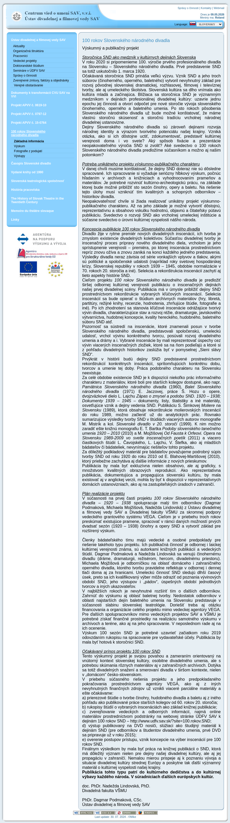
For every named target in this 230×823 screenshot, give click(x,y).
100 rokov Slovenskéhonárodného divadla (28, 133)
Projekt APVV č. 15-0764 (28, 123)
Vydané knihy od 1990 (27, 172)
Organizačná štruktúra (28, 51)
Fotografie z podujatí (27, 151)
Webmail (219, 8)
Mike (133, 816)
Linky (15, 219)
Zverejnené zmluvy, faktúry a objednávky (41, 80)
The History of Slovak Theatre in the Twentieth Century (37, 200)
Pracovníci (20, 56)
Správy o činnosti (188, 8)
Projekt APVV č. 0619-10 (28, 105)
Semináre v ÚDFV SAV (29, 70)
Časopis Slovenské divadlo (31, 163)
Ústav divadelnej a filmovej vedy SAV (38, 40)
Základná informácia (28, 141)
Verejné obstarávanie (28, 85)
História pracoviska (25, 190)
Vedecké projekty (25, 61)
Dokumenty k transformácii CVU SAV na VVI (40, 94)
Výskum (19, 146)
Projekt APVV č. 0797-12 (28, 114)
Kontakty (206, 8)
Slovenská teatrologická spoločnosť (37, 181)
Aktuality (19, 46)
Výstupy (19, 156)
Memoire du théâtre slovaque (32, 211)
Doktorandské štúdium (28, 66)
